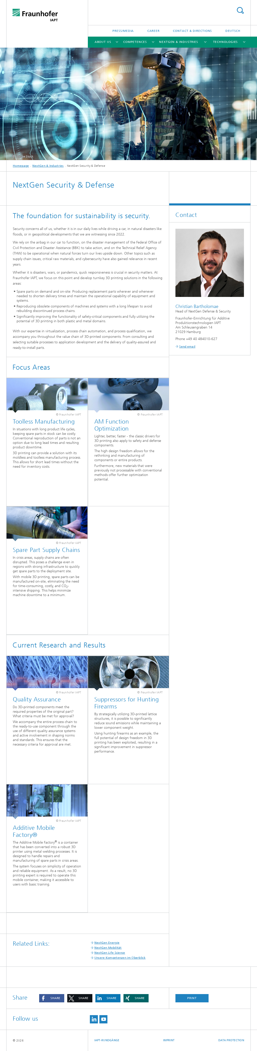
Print (192, 998)
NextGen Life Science (109, 952)
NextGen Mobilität (108, 947)
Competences (135, 42)
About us (103, 42)
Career (153, 31)
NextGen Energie (107, 942)
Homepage (21, 166)
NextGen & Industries (178, 42)
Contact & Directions (192, 31)
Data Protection (231, 1040)
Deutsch (232, 31)
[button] (51, 998)
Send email (187, 346)
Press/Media (123, 31)
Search (240, 10)
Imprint (168, 1040)
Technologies (225, 42)
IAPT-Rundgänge (106, 1040)
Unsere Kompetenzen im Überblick (120, 957)
